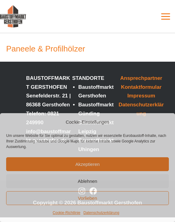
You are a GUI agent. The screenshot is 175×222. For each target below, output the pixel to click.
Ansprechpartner (141, 78)
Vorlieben (87, 198)
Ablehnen (87, 181)
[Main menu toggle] (166, 16)
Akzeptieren (87, 164)
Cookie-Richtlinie (66, 213)
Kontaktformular (141, 87)
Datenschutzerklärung (101, 213)
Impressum (141, 96)
